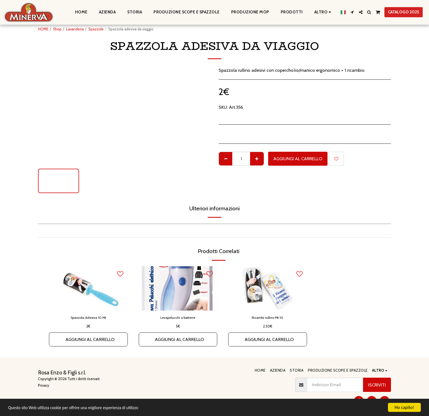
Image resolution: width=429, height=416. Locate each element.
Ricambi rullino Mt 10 (267, 317)
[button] (352, 12)
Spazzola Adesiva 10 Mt (88, 317)
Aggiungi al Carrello (297, 158)
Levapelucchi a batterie (177, 317)
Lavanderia (75, 29)
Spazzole (96, 29)
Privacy (43, 385)
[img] (88, 288)
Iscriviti (377, 385)
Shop (57, 29)
